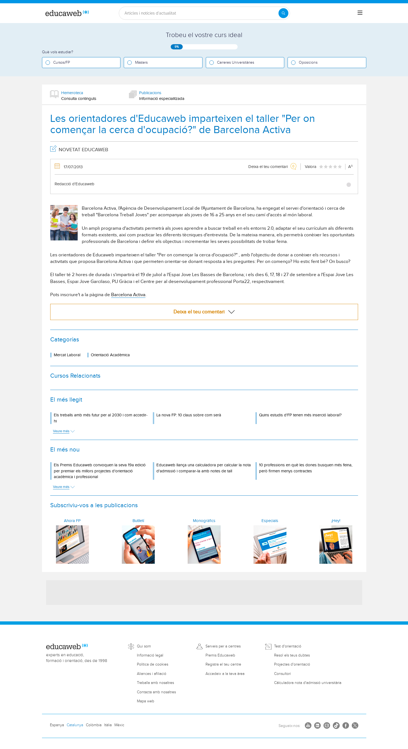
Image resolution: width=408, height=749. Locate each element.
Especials (269, 520)
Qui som (144, 646)
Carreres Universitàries (235, 62)
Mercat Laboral (67, 355)
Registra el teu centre (223, 664)
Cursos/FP (61, 62)
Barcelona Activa (128, 295)
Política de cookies (152, 664)
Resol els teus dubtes (292, 655)
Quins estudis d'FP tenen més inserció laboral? (300, 415)
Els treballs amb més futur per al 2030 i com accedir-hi (101, 418)
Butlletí (138, 520)
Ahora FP (72, 520)
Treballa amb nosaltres (155, 683)
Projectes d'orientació (292, 664)
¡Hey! (335, 520)
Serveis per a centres (223, 646)
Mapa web (145, 701)
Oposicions (308, 62)
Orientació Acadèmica (110, 355)
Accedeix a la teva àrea (225, 674)
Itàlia (108, 725)
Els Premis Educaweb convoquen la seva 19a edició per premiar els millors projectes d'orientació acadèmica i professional (100, 471)
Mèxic (119, 725)
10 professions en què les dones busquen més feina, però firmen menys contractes (305, 468)
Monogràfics (204, 520)
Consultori (282, 674)
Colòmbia (94, 725)
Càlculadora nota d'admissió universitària (307, 683)
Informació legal (150, 655)
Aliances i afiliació (151, 674)
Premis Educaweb (220, 655)
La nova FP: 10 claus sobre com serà (188, 415)
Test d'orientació (287, 646)
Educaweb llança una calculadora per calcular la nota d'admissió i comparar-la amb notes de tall (203, 468)
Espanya (57, 725)
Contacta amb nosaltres (156, 692)
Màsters (141, 62)
